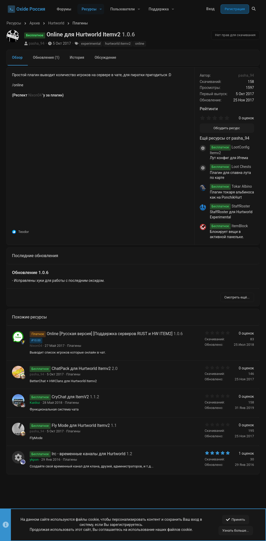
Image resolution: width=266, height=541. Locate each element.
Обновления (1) (47, 57)
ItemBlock (228, 226)
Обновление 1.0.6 (31, 272)
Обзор (18, 57)
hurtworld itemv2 (119, 43)
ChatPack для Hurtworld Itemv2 (82, 368)
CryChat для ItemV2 (71, 396)
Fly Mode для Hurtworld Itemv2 (82, 425)
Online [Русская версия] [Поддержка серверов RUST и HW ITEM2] (111, 333)
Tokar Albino (230, 186)
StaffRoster (229, 206)
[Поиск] (253, 9)
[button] (100, 9)
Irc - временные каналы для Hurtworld (90, 453)
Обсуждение (106, 57)
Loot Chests (229, 167)
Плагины (75, 346)
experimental (92, 43)
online (140, 43)
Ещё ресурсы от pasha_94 (223, 138)
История (78, 57)
